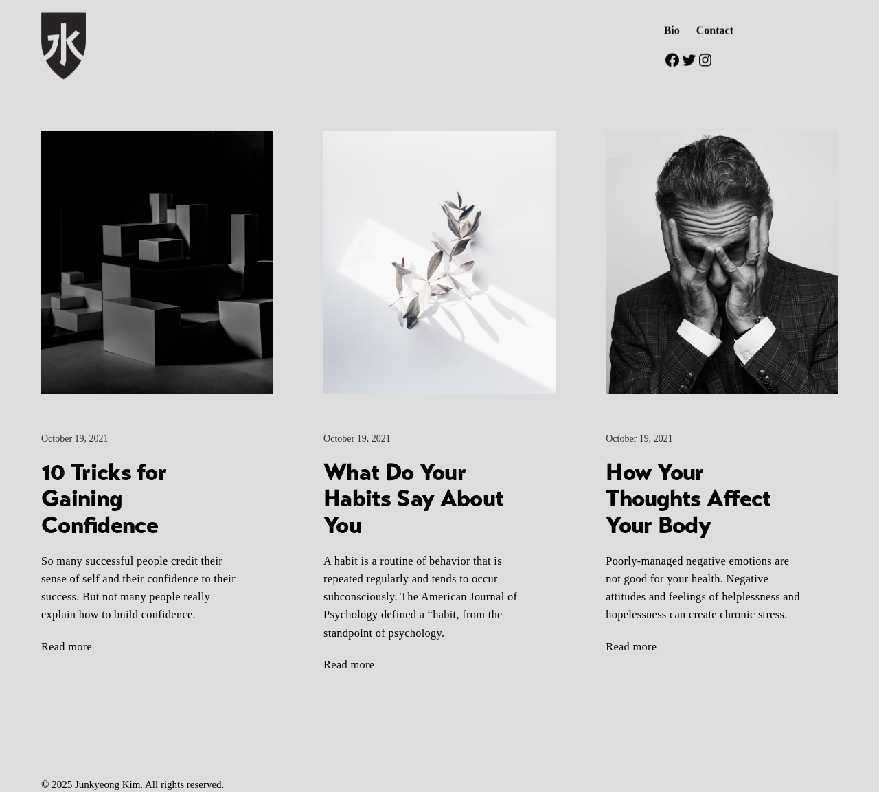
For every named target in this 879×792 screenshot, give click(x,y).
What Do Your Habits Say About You (413, 499)
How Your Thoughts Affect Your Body (688, 499)
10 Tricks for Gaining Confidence (103, 499)
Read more (66, 646)
